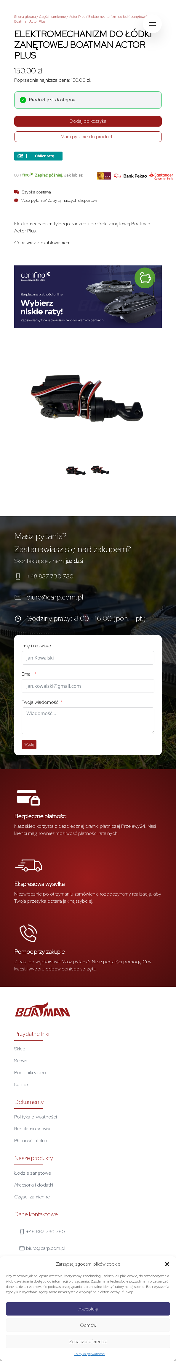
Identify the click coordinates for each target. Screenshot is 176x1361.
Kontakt (22, 1084)
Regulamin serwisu (33, 1129)
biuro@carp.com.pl (54, 597)
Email (27, 674)
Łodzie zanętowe (32, 1173)
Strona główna (25, 16)
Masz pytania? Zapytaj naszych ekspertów (59, 200)
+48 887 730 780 (49, 576)
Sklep (19, 1049)
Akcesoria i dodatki (33, 1185)
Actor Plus (77, 16)
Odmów (88, 1325)
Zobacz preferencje (88, 1342)
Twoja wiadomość (40, 702)
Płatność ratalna (30, 1140)
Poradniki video (30, 1072)
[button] (167, 1264)
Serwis (20, 1061)
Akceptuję (88, 1309)
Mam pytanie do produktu (88, 136)
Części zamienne (52, 16)
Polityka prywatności (89, 1353)
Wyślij (29, 744)
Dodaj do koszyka (88, 121)
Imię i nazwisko (36, 646)
